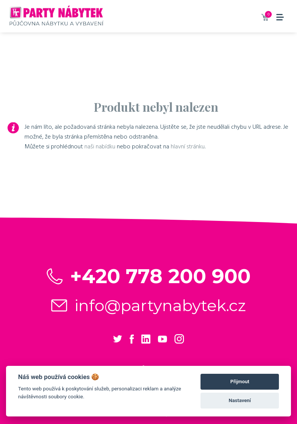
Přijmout (239, 381)
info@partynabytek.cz (160, 305)
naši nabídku (99, 146)
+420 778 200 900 (160, 276)
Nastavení (240, 400)
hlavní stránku (188, 146)
